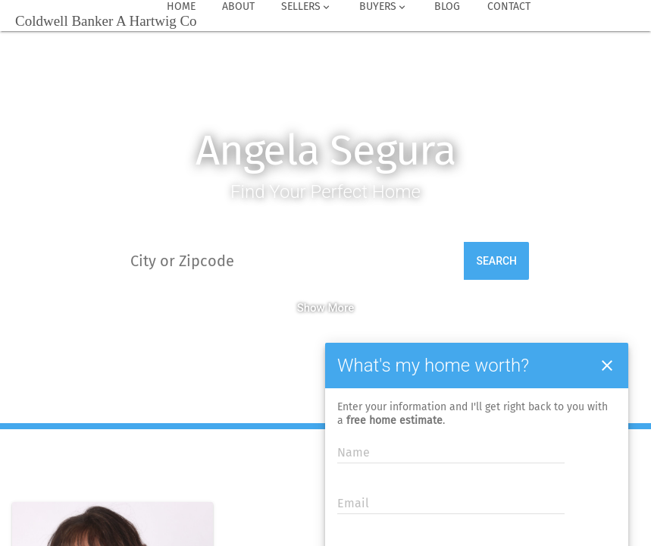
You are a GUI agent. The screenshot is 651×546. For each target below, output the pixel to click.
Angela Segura (325, 150)
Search (496, 261)
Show (311, 308)
